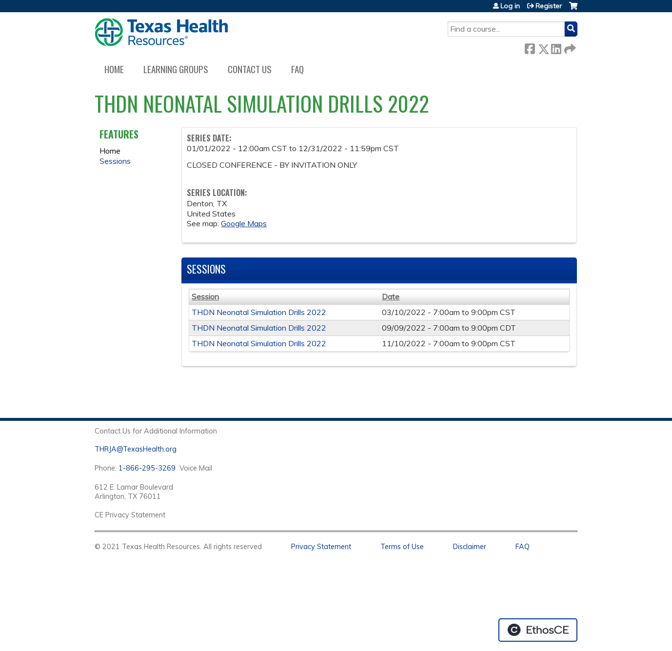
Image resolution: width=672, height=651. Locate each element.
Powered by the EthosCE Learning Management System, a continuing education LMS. (537, 630)
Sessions (115, 161)
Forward (569, 47)
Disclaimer (469, 546)
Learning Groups (175, 69)
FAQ (297, 69)
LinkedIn (556, 47)
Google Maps (244, 223)
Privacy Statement (321, 546)
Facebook (529, 47)
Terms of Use (402, 546)
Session (205, 296)
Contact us (250, 69)
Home (114, 69)
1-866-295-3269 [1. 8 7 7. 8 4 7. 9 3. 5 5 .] (147, 468)
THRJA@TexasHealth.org (136, 449)
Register (548, 5)
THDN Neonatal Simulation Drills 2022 (259, 312)
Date (390, 296)
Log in (510, 5)
